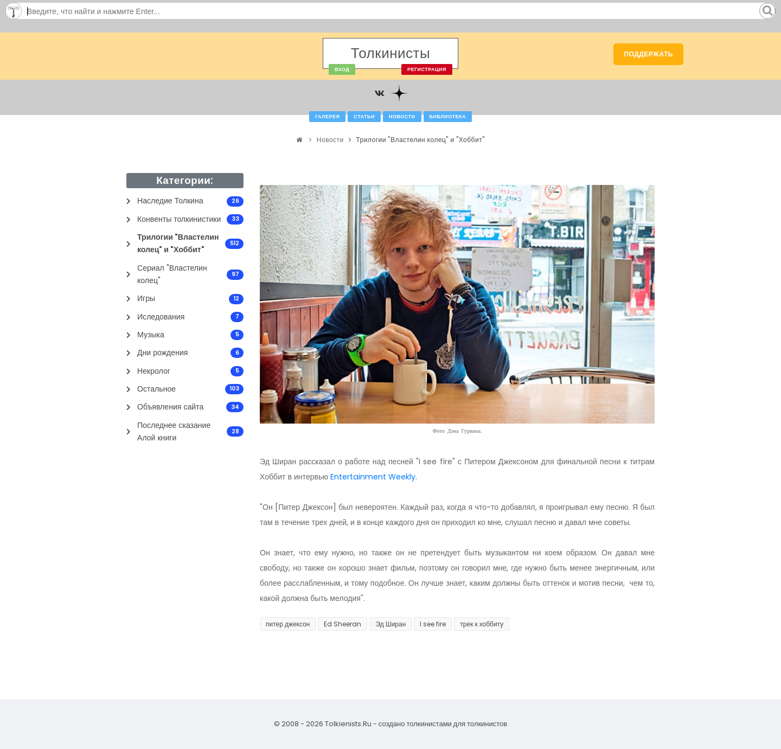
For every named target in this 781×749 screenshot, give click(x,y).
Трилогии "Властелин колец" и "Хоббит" (420, 139)
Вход (342, 69)
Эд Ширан (390, 624)
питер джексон (288, 624)
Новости (402, 116)
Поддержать (648, 54)
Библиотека (448, 116)
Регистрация (426, 69)
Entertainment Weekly (372, 476)
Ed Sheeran (342, 624)
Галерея (327, 116)
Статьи (364, 116)
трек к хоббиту (481, 624)
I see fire (433, 624)
